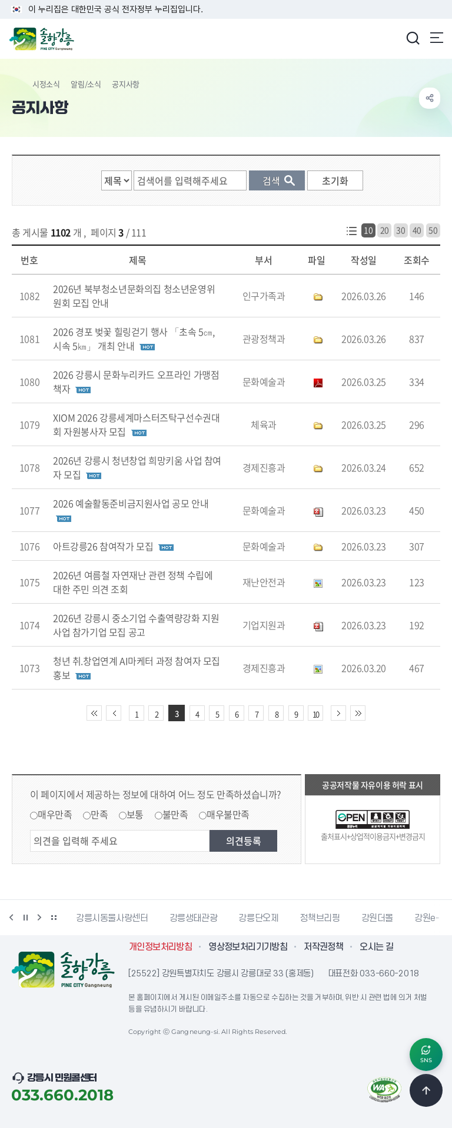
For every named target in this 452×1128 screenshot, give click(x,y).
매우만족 (55, 814)
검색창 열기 (412, 37)
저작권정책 (323, 947)
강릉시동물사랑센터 (112, 918)
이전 (11, 917)
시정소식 (45, 83)
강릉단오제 (258, 918)
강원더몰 (377, 918)
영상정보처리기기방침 (247, 947)
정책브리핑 (320, 918)
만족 (99, 814)
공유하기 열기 (429, 98)
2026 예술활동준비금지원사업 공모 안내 (130, 503)
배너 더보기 (53, 917)
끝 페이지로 (357, 713)
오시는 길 (376, 947)
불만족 (175, 814)
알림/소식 (86, 83)
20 (384, 230)
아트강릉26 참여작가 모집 (103, 546)
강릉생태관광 (194, 918)
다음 (39, 917)
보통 (135, 814)
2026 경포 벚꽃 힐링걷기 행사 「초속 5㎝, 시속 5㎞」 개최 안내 (134, 338)
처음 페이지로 (94, 713)
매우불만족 (228, 814)
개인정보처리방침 (160, 947)
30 (400, 230)
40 (417, 230)
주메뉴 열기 (436, 37)
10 (368, 230)
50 (432, 230)
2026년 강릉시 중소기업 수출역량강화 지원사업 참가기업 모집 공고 (136, 625)
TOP (426, 1090)
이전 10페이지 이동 (113, 713)
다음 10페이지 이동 (338, 713)
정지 (25, 917)
